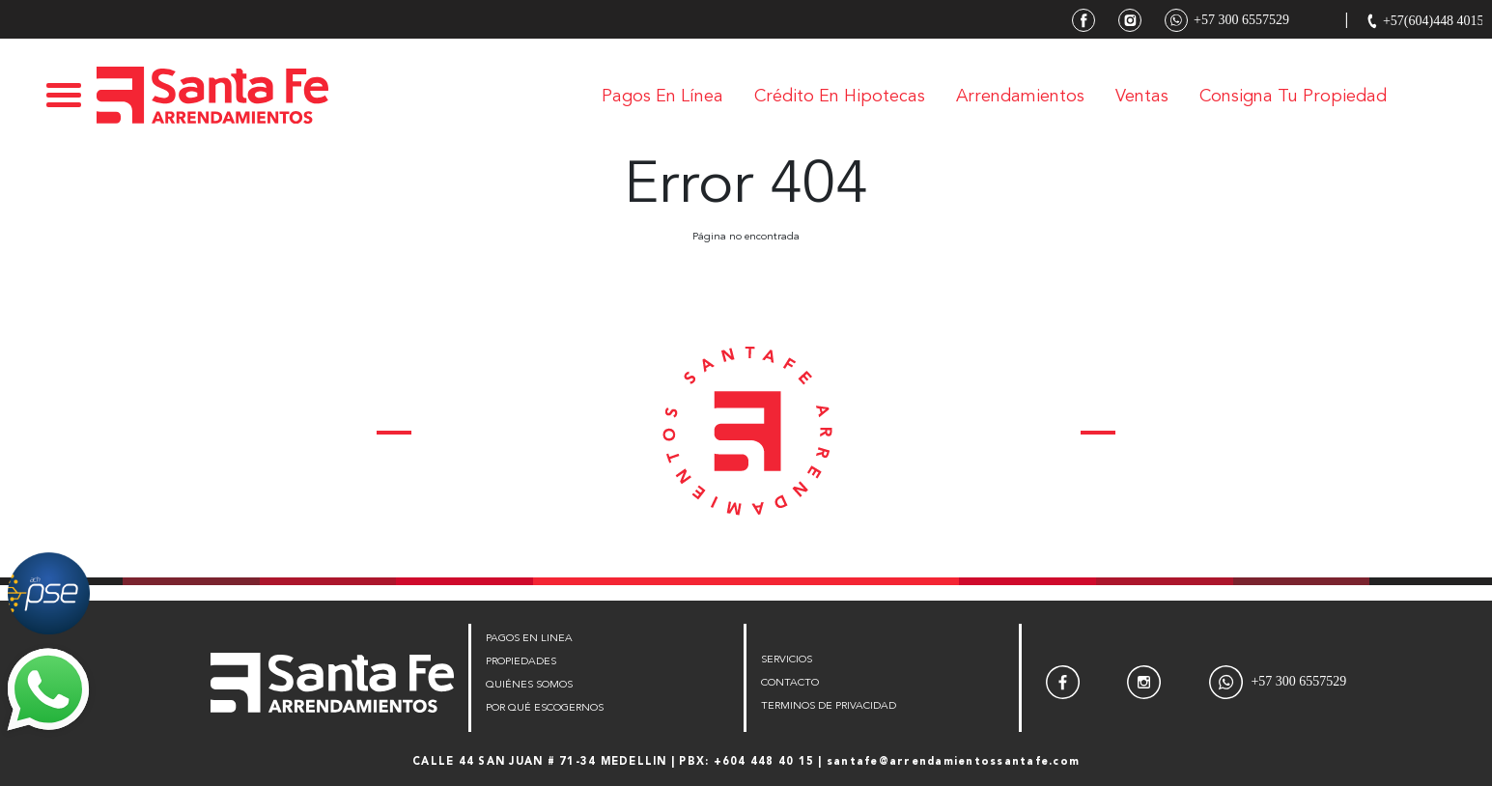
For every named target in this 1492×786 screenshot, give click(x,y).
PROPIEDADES (521, 662)
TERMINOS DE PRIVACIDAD (828, 706)
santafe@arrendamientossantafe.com (953, 762)
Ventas (1141, 96)
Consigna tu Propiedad (1293, 96)
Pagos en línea (662, 96)
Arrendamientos (1020, 96)
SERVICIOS (786, 660)
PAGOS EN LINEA (529, 638)
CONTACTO (790, 683)
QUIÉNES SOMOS (529, 685)
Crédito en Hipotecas (839, 96)
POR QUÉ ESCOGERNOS (545, 708)
